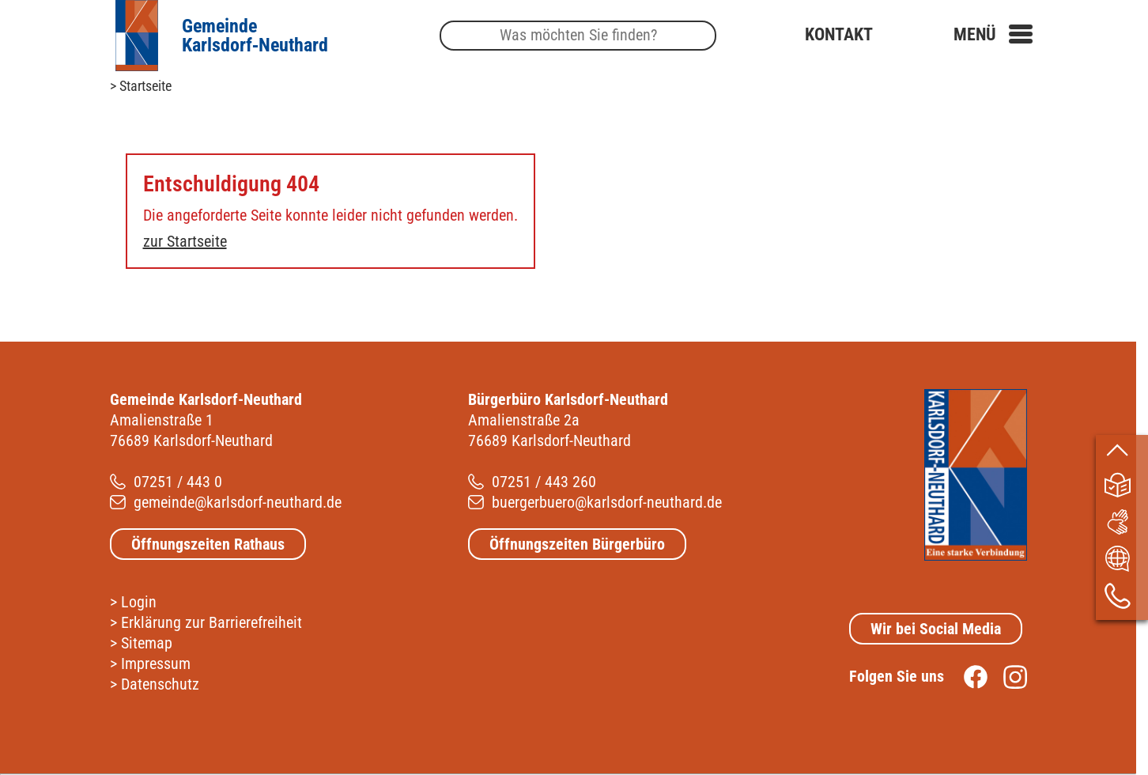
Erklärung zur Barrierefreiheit (211, 622)
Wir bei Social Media (935, 628)
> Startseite (141, 86)
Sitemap (146, 642)
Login (139, 601)
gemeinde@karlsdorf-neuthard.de (238, 502)
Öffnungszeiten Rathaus (208, 544)
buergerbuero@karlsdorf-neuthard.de (607, 502)
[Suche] (578, 36)
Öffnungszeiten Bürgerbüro (577, 544)
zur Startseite (185, 241)
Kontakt (839, 34)
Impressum (156, 663)
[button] (993, 34)
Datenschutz (160, 684)
